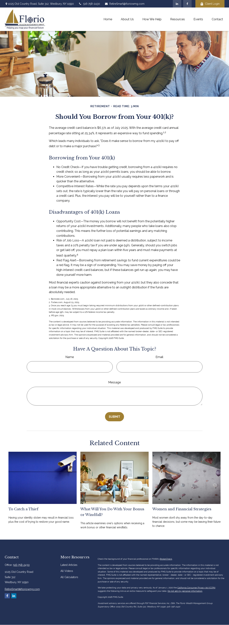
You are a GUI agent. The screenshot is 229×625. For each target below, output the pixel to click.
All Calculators (69, 577)
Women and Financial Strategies (181, 509)
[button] (108, 19)
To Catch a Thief (23, 509)
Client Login (210, 3)
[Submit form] (114, 416)
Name (69, 357)
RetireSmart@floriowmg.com (124, 3)
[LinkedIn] (177, 4)
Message (114, 382)
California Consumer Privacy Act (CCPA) (196, 588)
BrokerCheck (166, 559)
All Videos (66, 570)
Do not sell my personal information (185, 591)
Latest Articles (68, 564)
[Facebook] (187, 4)
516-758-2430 (89, 3)
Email (159, 357)
